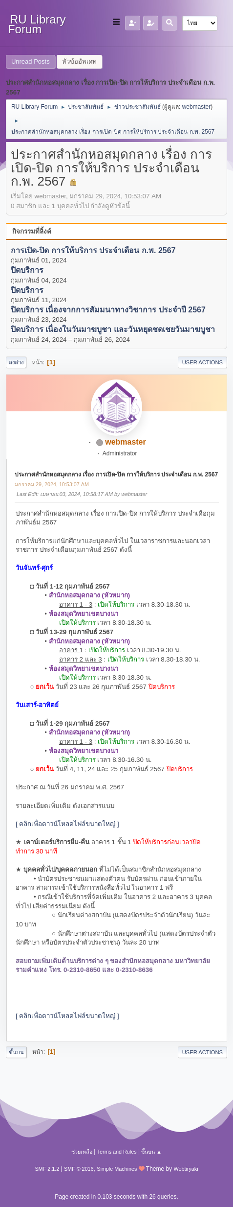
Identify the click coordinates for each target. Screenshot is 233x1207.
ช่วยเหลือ (81, 1152)
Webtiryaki (185, 1169)
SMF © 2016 (79, 1169)
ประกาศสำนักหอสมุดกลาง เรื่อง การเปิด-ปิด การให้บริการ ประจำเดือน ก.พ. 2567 (116, 474)
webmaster (196, 106)
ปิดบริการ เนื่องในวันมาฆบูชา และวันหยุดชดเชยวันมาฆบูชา (113, 330)
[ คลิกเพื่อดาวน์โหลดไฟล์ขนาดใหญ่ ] (67, 824)
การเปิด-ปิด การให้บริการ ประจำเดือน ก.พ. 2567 (93, 250)
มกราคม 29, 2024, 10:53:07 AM (52, 484)
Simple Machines (117, 1169)
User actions (202, 362)
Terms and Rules (117, 1152)
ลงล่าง (16, 362)
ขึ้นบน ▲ (151, 1152)
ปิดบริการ (27, 270)
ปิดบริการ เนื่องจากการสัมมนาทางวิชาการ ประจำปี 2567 (108, 310)
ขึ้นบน (16, 1052)
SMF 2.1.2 (47, 1169)
